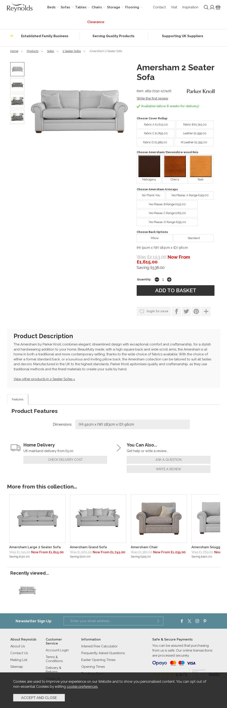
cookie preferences (82, 686)
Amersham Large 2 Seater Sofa (35, 547)
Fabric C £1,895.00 (152, 132)
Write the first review (152, 98)
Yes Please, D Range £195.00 (161, 221)
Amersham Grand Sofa (88, 547)
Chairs (97, 7)
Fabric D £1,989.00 (152, 141)
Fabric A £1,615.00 (152, 123)
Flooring (132, 7)
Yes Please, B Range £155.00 (161, 203)
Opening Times (93, 667)
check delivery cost (65, 459)
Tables (81, 7)
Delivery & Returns (53, 670)
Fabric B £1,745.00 (191, 123)
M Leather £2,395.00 (190, 141)
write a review (168, 469)
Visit (174, 7)
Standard (187, 237)
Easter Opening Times (98, 660)
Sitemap (16, 667)
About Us (17, 646)
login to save (153, 311)
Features (17, 399)
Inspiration (190, 7)
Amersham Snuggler (208, 547)
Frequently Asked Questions (103, 653)
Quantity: (144, 279)
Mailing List (18, 660)
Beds (51, 7)
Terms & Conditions (54, 659)
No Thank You (148, 194)
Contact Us (19, 653)
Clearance (95, 22)
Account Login (57, 650)
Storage (113, 7)
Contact (159, 7)
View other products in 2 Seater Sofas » (44, 379)
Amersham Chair (144, 547)
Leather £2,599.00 (191, 132)
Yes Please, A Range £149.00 (187, 194)
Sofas (65, 7)
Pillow (148, 237)
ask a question (169, 459)
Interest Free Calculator (99, 646)
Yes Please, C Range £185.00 (161, 212)
